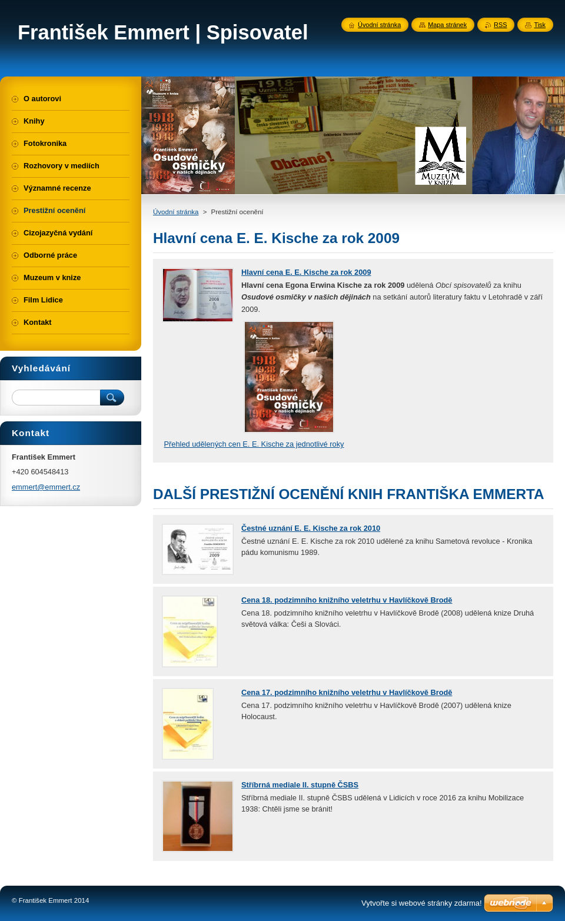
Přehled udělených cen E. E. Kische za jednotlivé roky (254, 444)
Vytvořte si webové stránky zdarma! (421, 903)
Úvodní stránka (175, 211)
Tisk (540, 24)
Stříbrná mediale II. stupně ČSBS (299, 784)
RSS (500, 24)
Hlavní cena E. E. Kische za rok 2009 (306, 272)
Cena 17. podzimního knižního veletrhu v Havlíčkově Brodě (346, 692)
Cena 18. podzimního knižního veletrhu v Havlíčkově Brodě (346, 600)
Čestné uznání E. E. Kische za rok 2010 (310, 528)
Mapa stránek (447, 24)
